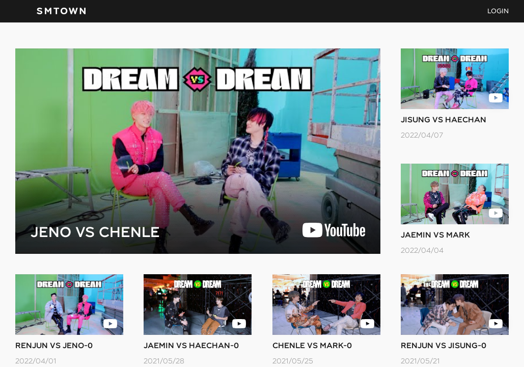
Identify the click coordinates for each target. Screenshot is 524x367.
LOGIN (498, 11)
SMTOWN (61, 11)
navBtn (20, 11)
